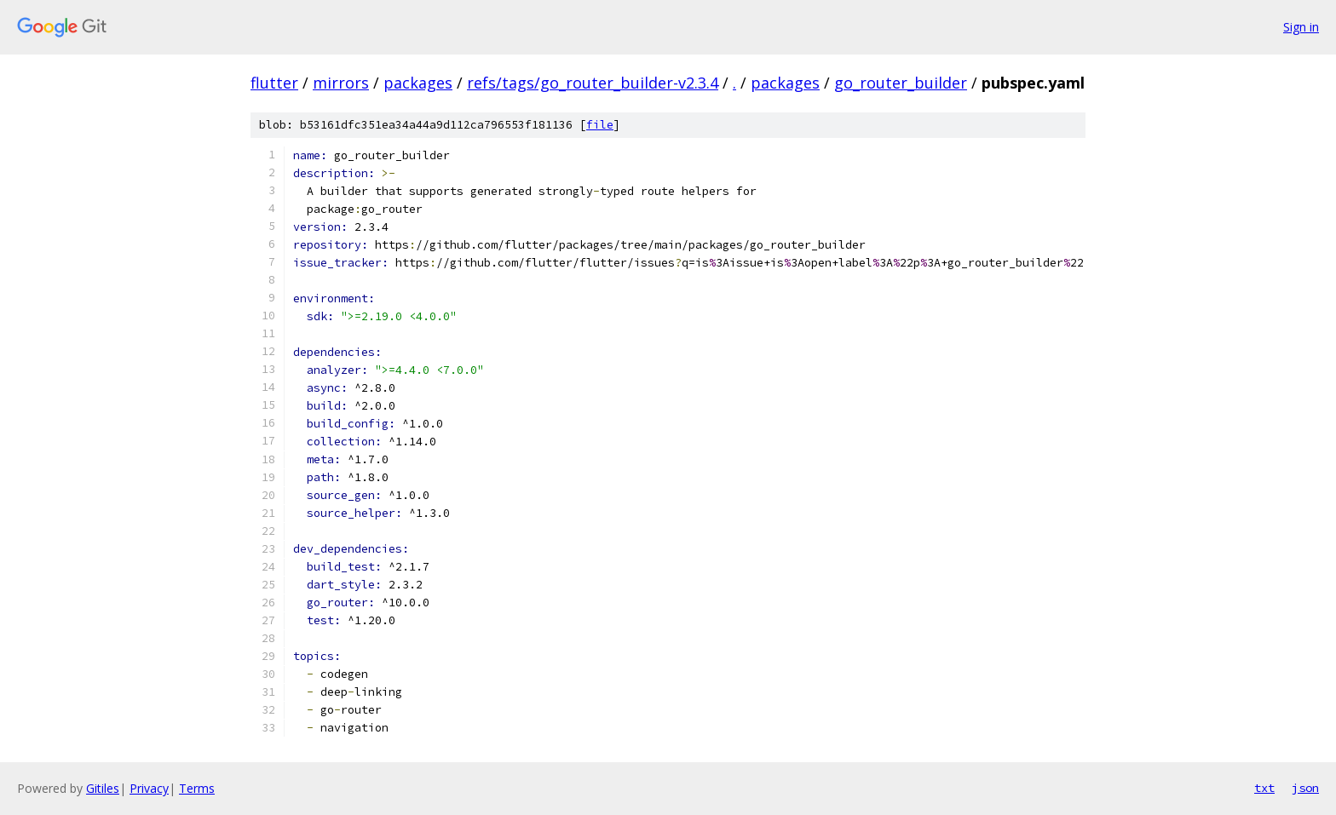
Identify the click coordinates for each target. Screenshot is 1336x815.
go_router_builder (900, 82)
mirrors (341, 82)
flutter (274, 82)
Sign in (1301, 27)
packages (417, 82)
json (1305, 787)
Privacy (149, 788)
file (599, 125)
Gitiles (102, 788)
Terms (197, 788)
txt (1264, 787)
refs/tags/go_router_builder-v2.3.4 (592, 82)
